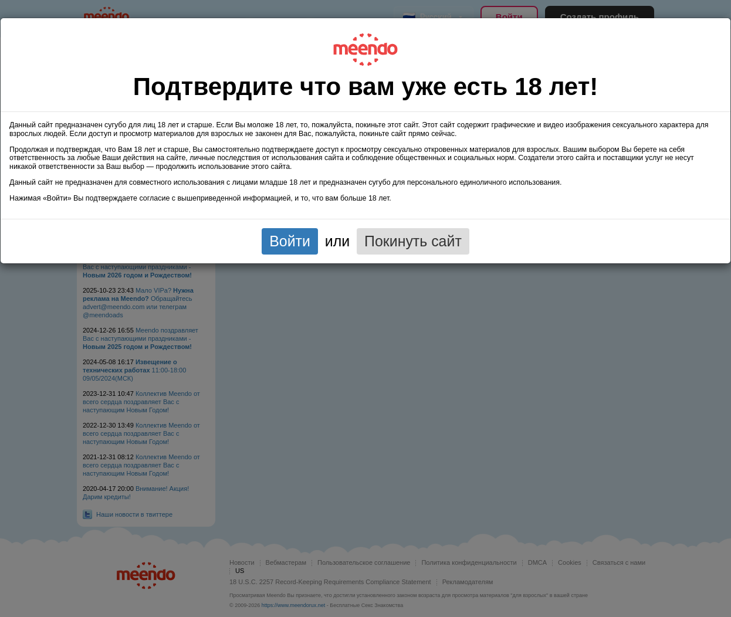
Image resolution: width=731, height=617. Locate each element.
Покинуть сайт (413, 241)
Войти (289, 241)
